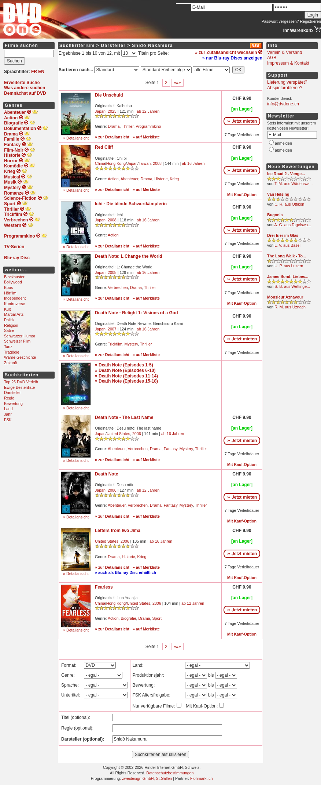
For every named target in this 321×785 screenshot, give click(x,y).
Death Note (106, 474)
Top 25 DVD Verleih (21, 382)
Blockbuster (14, 277)
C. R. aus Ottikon (289, 204)
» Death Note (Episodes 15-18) (126, 381)
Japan (100, 111)
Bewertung (13, 403)
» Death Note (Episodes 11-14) (126, 376)
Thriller (127, 126)
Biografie (128, 618)
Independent (15, 298)
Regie (9, 398)
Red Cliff (104, 147)
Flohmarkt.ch (201, 778)
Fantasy (170, 448)
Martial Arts (13, 314)
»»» (177, 82)
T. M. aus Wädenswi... (293, 183)
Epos (8, 287)
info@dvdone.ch (283, 103)
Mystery (131, 344)
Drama (114, 126)
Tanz (8, 346)
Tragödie (11, 352)
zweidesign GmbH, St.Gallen (147, 778)
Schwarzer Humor (19, 336)
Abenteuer (130, 179)
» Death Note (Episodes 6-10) (125, 370)
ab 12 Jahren (148, 111)
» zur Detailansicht (112, 137)
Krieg (174, 179)
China (100, 163)
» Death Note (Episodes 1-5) (124, 365)
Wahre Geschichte (20, 357)
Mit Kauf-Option (242, 194)
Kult (7, 309)
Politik (9, 320)
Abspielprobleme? (284, 87)
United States (118, 433)
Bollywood (13, 282)
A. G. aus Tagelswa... (292, 225)
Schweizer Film (17, 341)
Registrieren (310, 21)
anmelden (283, 143)
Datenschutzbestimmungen (169, 773)
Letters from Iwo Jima (117, 530)
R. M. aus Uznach (290, 307)
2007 (112, 329)
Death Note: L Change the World (128, 256)
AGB (271, 57)
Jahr (8, 414)
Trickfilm (115, 344)
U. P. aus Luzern (288, 266)
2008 (157, 163)
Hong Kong (116, 163)
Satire (9, 330)
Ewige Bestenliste (19, 387)
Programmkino (148, 126)
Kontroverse (14, 303)
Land (8, 408)
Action (113, 179)
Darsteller (12, 392)
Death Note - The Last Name (124, 417)
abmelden (283, 150)
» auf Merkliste (146, 137)
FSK (8, 419)
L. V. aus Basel (287, 245)
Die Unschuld (109, 95)
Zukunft (10, 363)
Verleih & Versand (284, 52)
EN (41, 71)
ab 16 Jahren (193, 163)
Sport (156, 618)
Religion (11, 325)
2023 (112, 111)
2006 (136, 433)
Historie (160, 179)
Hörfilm (10, 293)
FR (34, 71)
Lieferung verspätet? (287, 82)
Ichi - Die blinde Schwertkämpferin (131, 203)
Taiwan (145, 163)
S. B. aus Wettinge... (292, 286)
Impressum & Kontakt (288, 63)
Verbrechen (118, 287)
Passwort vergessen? (280, 21)
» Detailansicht (76, 138)
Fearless (104, 587)
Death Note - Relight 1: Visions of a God (136, 312)
